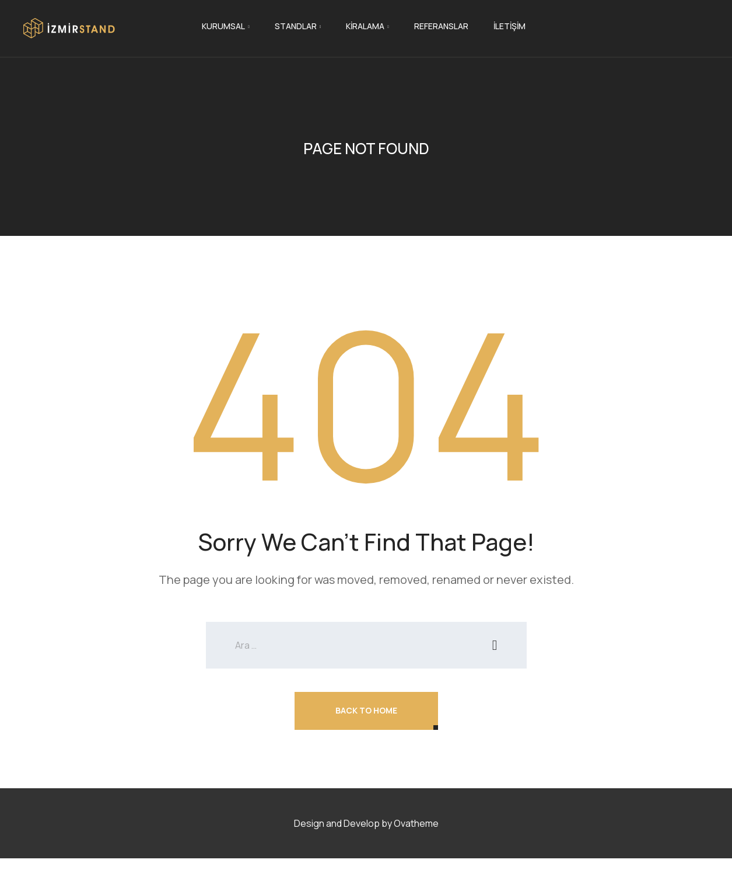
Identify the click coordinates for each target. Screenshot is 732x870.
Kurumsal (223, 26)
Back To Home (366, 710)
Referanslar (441, 26)
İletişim (509, 26)
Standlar (296, 26)
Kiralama (365, 26)
